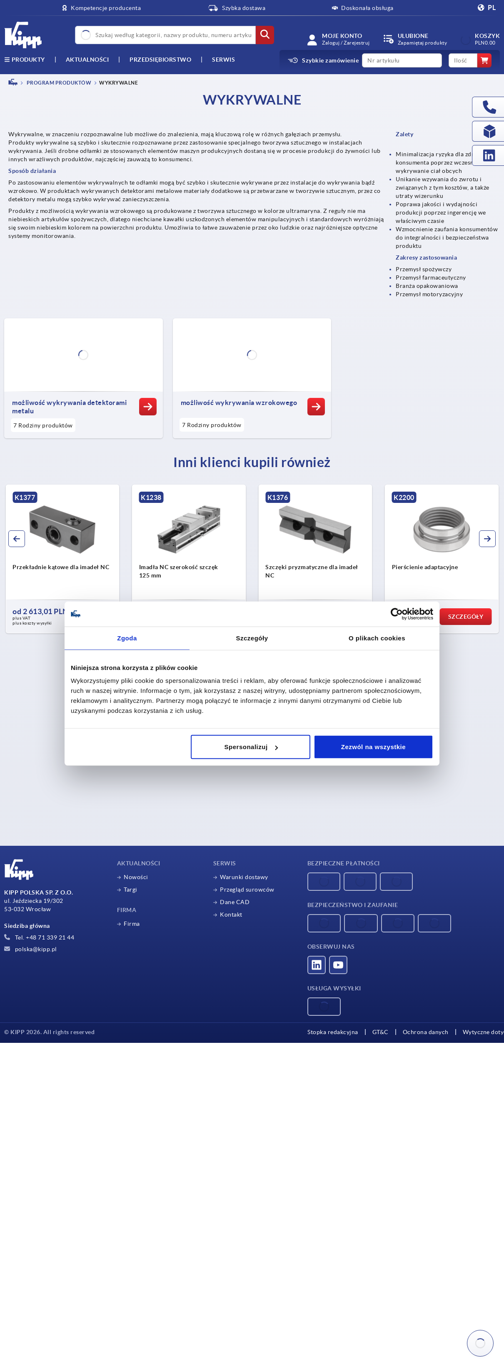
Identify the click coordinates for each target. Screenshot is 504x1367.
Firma (132, 923)
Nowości (136, 877)
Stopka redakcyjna (332, 1032)
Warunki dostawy (244, 877)
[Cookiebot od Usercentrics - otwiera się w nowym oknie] (396, 613)
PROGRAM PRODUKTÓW (58, 82)
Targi (130, 889)
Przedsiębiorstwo (160, 59)
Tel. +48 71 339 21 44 (39, 937)
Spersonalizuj (251, 746)
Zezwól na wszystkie (373, 746)
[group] (62, 559)
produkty (24, 59)
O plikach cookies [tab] (377, 637)
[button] (16, 538)
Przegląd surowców (247, 889)
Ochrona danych (419, 1032)
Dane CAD (235, 902)
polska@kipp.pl (30, 949)
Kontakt (231, 914)
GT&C (377, 1032)
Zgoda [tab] (127, 637)
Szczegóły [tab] (252, 637)
